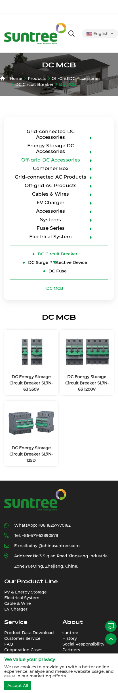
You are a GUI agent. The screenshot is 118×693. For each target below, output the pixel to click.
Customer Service (22, 638)
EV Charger (50, 202)
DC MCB (67, 84)
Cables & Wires (50, 194)
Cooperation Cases (23, 649)
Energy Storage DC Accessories (50, 148)
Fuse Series (51, 228)
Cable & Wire (17, 603)
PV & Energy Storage (25, 592)
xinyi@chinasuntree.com (54, 545)
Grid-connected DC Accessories (51, 134)
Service (16, 622)
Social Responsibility (83, 644)
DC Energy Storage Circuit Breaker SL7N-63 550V (31, 383)
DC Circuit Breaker (34, 84)
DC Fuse (58, 271)
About (72, 622)
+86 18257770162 (54, 525)
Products (37, 78)
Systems (50, 219)
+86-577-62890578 (40, 535)
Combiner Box (50, 168)
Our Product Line (31, 581)
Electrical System (50, 236)
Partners (71, 649)
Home (16, 78)
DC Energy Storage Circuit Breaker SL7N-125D (31, 454)
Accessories (50, 211)
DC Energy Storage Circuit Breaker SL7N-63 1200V (87, 383)
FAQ (8, 644)
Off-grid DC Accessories (76, 78)
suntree (70, 632)
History (69, 638)
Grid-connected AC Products (50, 177)
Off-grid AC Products (51, 185)
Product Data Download (29, 632)
